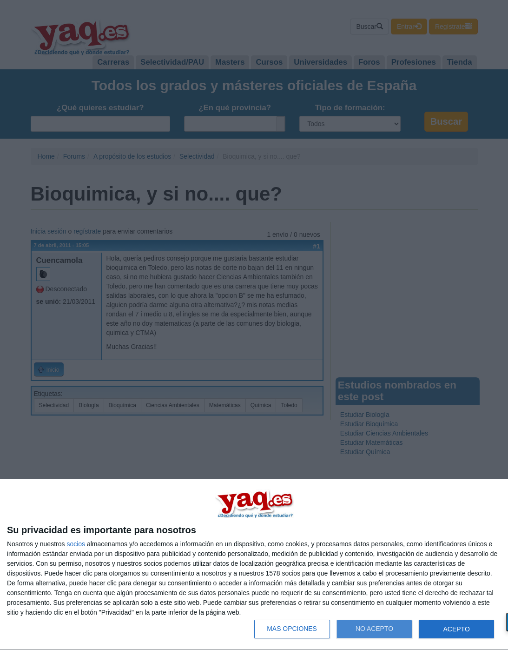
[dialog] (254, 565)
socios (75, 544)
